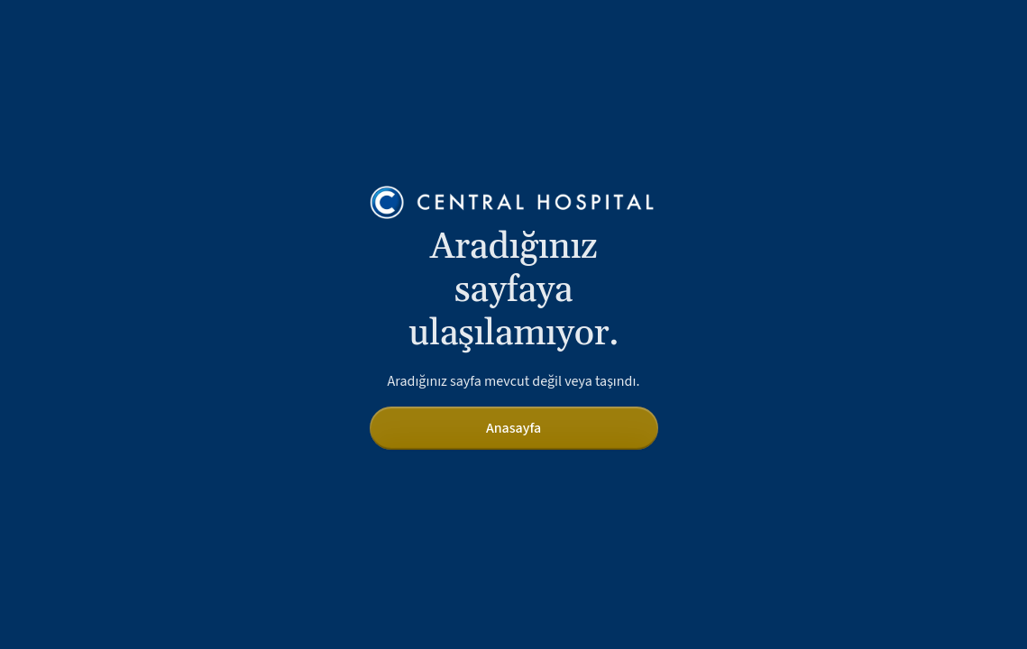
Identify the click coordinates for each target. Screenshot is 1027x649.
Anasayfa (513, 428)
